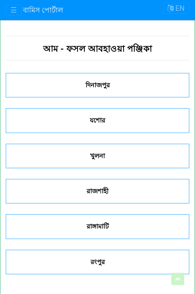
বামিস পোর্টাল (43, 10)
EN (176, 8)
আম (51, 49)
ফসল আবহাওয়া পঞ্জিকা (109, 49)
